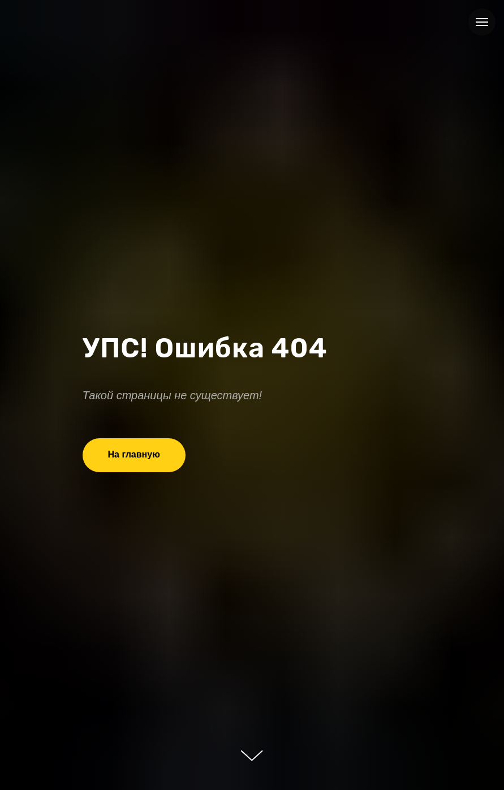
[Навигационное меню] (482, 22)
